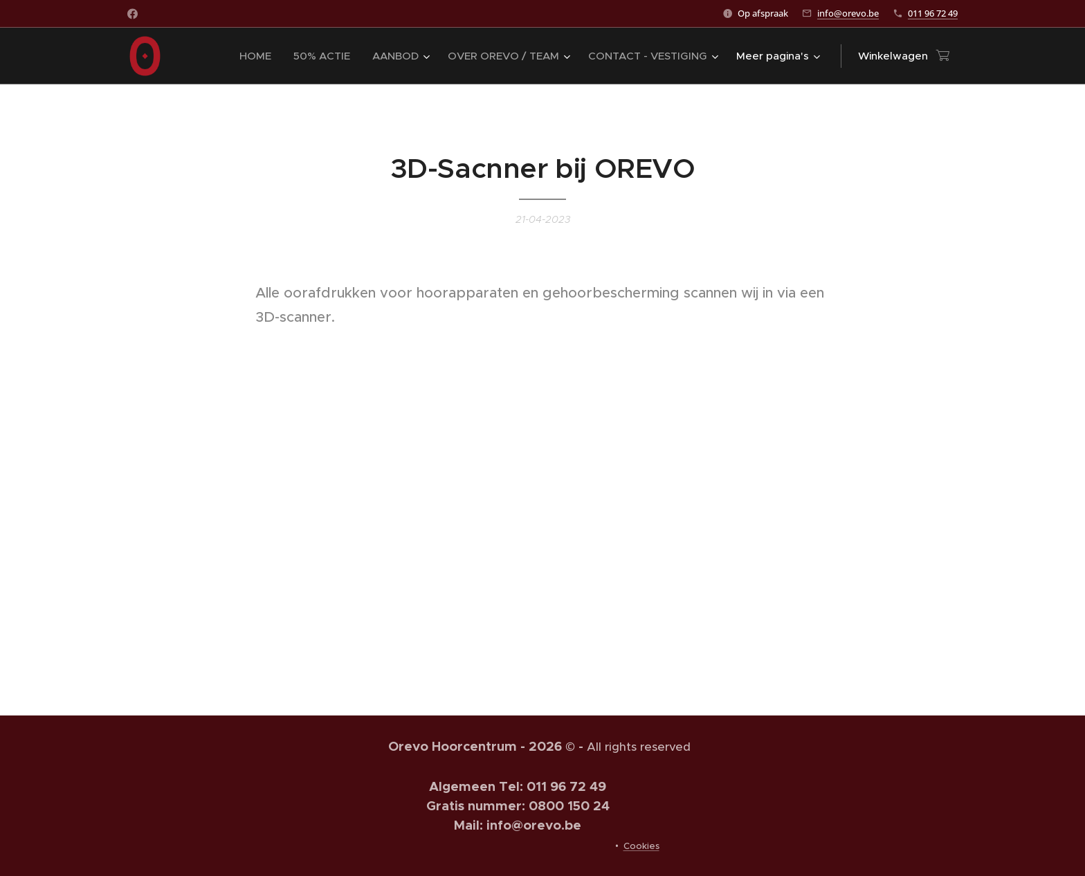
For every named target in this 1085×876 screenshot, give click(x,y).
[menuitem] (259, 56)
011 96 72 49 (933, 13)
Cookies (641, 846)
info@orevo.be (848, 13)
